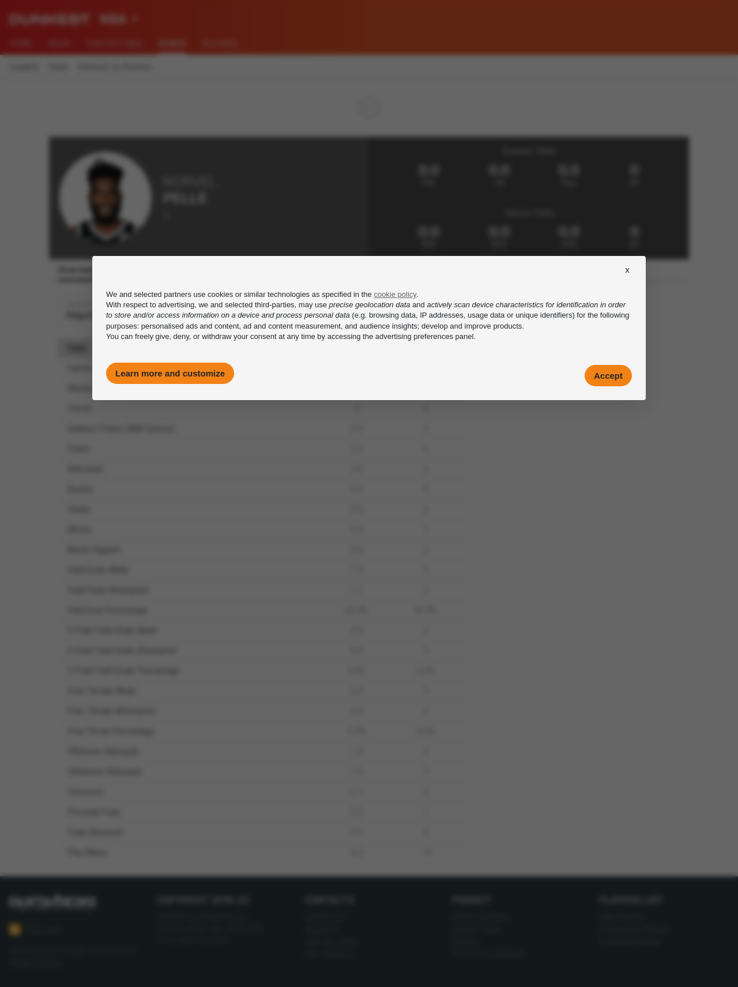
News (59, 44)
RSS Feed (35, 929)
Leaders (24, 67)
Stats (58, 67)
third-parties (275, 304)
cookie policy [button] (395, 294)
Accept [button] (608, 376)
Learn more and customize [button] (170, 373)
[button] (627, 280)
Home (20, 44)
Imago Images (35, 962)
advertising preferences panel (424, 336)
